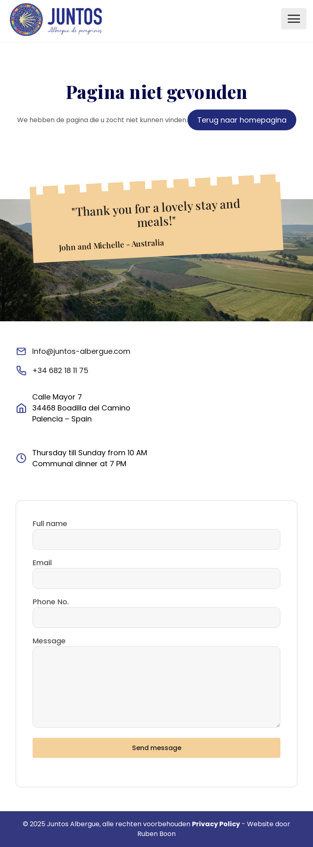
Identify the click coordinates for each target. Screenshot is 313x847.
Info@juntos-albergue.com (81, 351)
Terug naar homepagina (242, 120)
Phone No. (51, 602)
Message (49, 641)
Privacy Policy (216, 824)
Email (42, 562)
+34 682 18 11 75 (60, 370)
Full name (50, 523)
